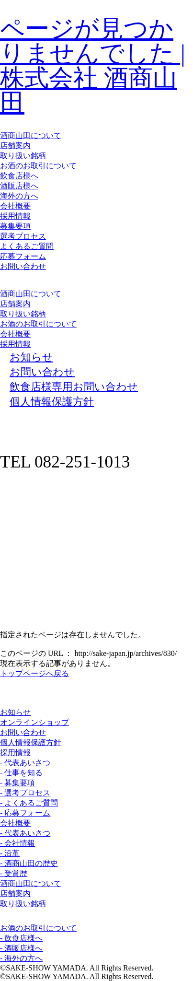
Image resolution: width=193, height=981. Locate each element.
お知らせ (15, 712)
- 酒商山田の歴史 (29, 863)
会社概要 (15, 206)
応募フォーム (23, 256)
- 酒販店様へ (21, 948)
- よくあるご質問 (29, 803)
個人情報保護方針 (30, 742)
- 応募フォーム (25, 813)
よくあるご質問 (27, 246)
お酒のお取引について (38, 166)
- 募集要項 (17, 783)
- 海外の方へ (21, 958)
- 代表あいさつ (25, 763)
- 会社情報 (17, 843)
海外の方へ (19, 196)
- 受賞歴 (13, 873)
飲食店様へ (19, 176)
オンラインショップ (34, 722)
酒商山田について (30, 135)
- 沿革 (10, 853)
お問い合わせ (23, 266)
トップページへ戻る (34, 673)
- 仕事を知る (21, 773)
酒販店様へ (19, 186)
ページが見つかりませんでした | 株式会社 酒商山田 (92, 65)
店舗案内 (15, 145)
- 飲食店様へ (21, 938)
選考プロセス (23, 236)
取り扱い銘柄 (23, 156)
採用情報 (15, 216)
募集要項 (15, 226)
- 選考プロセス (25, 793)
